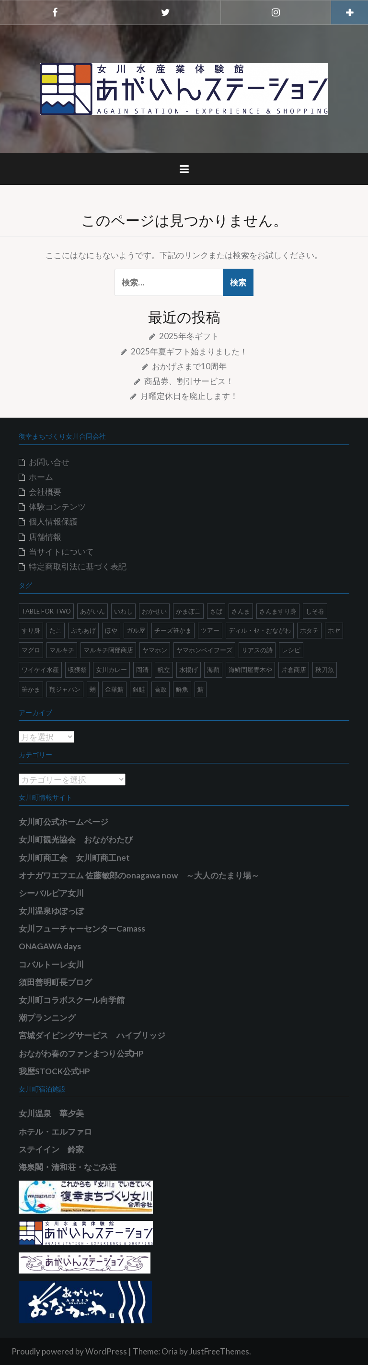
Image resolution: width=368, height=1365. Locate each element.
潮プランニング (47, 1017)
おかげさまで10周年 (189, 366)
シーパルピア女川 (51, 893)
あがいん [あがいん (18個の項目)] (92, 611)
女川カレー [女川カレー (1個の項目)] (111, 669)
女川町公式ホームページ (63, 822)
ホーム (41, 477)
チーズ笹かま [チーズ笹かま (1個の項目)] (173, 630)
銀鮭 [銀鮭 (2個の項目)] (139, 689)
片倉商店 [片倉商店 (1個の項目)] (293, 669)
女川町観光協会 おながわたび (76, 839)
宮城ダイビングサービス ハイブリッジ (92, 1035)
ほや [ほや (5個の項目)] (111, 630)
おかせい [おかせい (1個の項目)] (154, 611)
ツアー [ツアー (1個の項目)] (210, 630)
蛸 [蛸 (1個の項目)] (93, 689)
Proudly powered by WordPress (69, 1351)
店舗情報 (45, 537)
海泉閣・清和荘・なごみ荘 (67, 1167)
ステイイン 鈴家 (51, 1149)
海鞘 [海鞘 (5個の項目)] (213, 669)
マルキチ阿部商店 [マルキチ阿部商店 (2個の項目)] (108, 650)
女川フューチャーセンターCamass (82, 928)
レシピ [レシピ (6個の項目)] (291, 650)
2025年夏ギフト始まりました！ (189, 351)
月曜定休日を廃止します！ (189, 396)
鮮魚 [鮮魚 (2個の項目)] (182, 689)
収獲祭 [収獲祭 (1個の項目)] (77, 669)
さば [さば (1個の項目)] (216, 611)
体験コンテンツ (57, 506)
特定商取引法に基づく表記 (77, 566)
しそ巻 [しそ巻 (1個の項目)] (315, 611)
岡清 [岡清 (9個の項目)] (142, 669)
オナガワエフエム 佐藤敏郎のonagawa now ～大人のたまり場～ (139, 875)
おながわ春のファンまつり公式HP (81, 1053)
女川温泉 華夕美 (51, 1113)
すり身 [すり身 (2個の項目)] (31, 630)
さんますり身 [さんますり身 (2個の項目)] (278, 611)
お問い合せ (49, 462)
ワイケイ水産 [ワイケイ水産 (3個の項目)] (40, 669)
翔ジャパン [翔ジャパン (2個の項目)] (64, 689)
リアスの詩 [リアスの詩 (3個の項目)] (257, 650)
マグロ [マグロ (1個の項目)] (31, 650)
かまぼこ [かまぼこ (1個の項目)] (188, 611)
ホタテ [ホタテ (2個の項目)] (309, 630)
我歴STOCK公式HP (54, 1071)
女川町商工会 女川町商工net (74, 858)
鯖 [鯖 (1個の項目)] (200, 689)
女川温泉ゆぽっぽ (51, 911)
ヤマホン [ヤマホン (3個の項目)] (154, 650)
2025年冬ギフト (189, 336)
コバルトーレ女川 (51, 964)
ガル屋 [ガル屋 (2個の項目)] (135, 630)
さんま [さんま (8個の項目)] (240, 611)
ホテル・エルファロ (55, 1131)
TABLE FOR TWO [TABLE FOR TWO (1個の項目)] (46, 611)
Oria (169, 1351)
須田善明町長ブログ (55, 982)
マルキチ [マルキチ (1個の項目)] (61, 650)
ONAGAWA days (50, 946)
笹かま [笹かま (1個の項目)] (31, 689)
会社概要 (45, 492)
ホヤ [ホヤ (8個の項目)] (334, 630)
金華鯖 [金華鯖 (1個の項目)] (114, 689)
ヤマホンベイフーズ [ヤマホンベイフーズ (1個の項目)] (204, 650)
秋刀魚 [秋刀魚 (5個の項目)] (324, 669)
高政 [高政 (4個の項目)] (160, 689)
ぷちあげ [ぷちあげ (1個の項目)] (83, 630)
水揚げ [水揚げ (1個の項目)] (188, 669)
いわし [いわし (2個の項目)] (123, 611)
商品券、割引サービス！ (189, 381)
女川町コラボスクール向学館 (72, 1000)
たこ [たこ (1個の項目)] (55, 630)
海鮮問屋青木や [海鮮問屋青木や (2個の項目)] (250, 669)
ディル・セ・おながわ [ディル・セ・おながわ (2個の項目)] (260, 630)
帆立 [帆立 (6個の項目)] (164, 669)
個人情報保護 (53, 521)
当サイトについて (61, 551)
